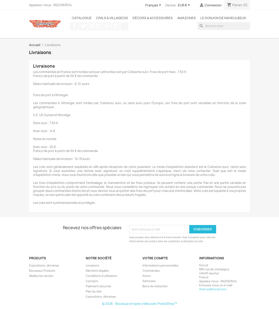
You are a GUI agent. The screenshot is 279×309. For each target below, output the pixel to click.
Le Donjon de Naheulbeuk (223, 18)
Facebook (74, 26)
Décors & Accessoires (153, 18)
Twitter (83, 26)
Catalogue (82, 18)
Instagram (116, 26)
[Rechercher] (223, 26)
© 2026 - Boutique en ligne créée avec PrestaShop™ (139, 304)
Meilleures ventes (41, 276)
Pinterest (107, 26)
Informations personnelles (160, 265)
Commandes (151, 270)
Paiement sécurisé (98, 286)
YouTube (98, 26)
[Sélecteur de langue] (153, 5)
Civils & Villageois (112, 18)
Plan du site (93, 291)
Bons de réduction (155, 286)
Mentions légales (97, 270)
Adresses (149, 281)
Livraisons (92, 265)
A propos (92, 281)
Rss (90, 26)
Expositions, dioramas (44, 265)
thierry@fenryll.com (212, 289)
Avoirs (146, 276)
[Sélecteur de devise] (184, 5)
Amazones (186, 18)
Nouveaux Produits (42, 270)
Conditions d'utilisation (101, 276)
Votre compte (155, 258)
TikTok (124, 26)
